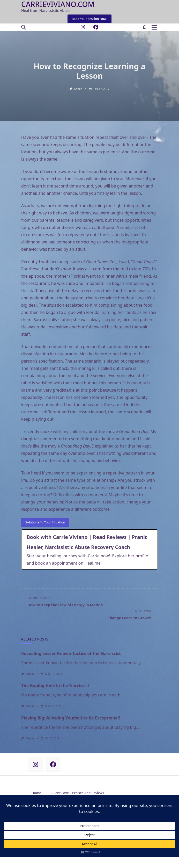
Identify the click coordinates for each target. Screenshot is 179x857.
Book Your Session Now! (89, 19)
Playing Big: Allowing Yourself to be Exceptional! (70, 718)
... (143, 663)
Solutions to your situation (45, 522)
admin (78, 89)
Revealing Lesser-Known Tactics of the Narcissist (71, 653)
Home (36, 792)
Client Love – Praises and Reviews (77, 792)
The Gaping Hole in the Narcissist (55, 685)
